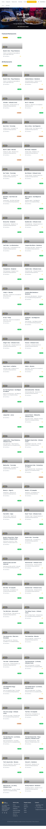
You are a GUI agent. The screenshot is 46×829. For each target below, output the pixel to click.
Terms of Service (35, 821)
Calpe (25, 808)
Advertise (20, 1)
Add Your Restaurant (32, 1)
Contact (25, 1)
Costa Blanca (41, 1)
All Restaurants (16, 806)
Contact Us (15, 815)
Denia (25, 810)
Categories (8, 1)
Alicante (25, 805)
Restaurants (14, 1)
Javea (25, 812)
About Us (15, 814)
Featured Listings (16, 810)
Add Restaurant (16, 812)
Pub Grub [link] (7, 5)
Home (3, 1)
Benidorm (26, 806)
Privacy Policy (29, 821)
